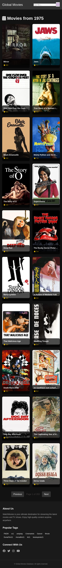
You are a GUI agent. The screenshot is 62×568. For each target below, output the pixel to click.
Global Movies (12, 5)
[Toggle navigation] (58, 4)
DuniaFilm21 (8, 537)
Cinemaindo (30, 534)
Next (46, 494)
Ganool (39, 534)
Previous (17, 494)
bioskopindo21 (38, 537)
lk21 (28, 537)
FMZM (6, 534)
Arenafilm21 (20, 537)
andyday (20, 534)
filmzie (47, 534)
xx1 (12, 534)
